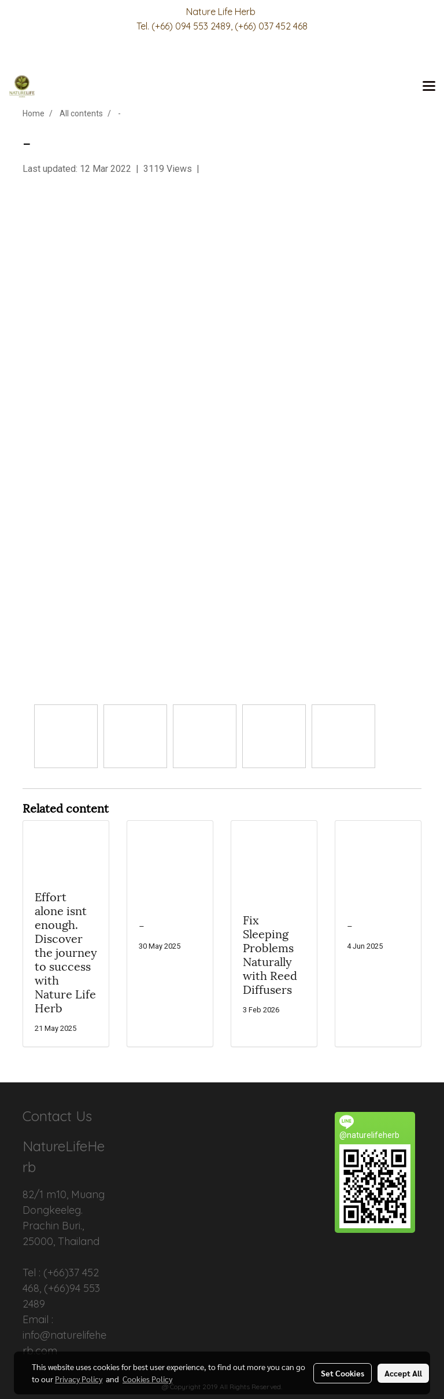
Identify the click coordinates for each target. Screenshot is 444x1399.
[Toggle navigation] (429, 87)
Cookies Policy (147, 1379)
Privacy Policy (78, 1379)
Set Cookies (342, 1373)
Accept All (403, 1373)
